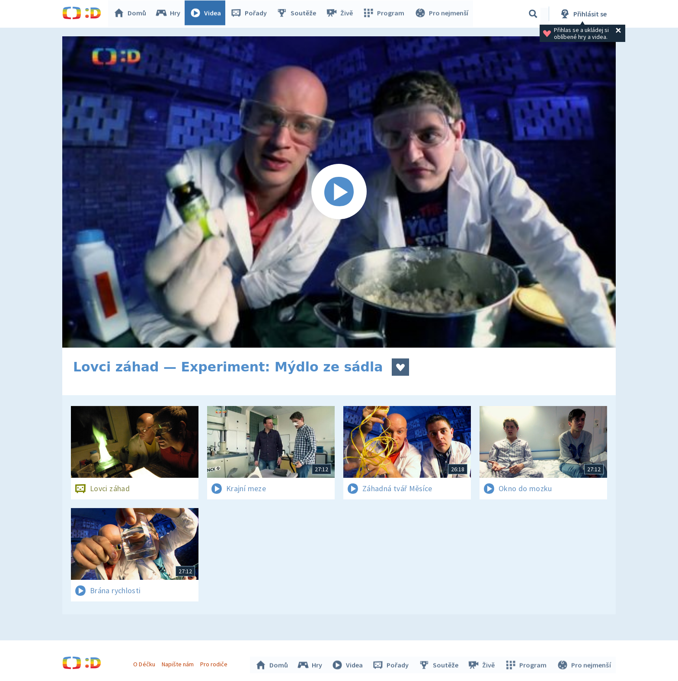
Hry (170, 13)
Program (385, 13)
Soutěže (298, 13)
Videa (208, 13)
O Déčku (145, 663)
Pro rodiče (215, 663)
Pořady (250, 13)
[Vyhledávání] (533, 14)
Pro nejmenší (442, 13)
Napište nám (179, 663)
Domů (132, 13)
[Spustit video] (339, 192)
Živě (341, 13)
